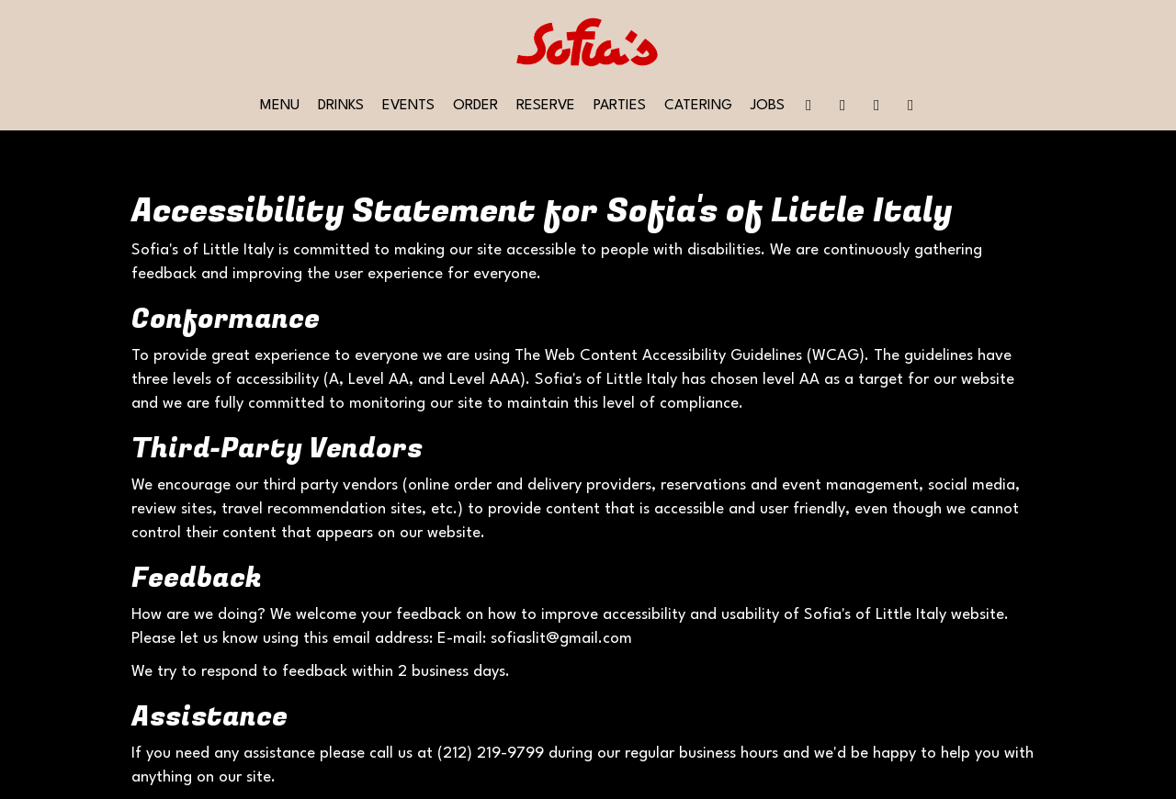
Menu (280, 105)
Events (408, 105)
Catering (698, 105)
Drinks (341, 105)
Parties (620, 105)
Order (475, 105)
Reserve (545, 105)
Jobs (768, 105)
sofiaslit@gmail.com (561, 639)
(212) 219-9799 (490, 753)
